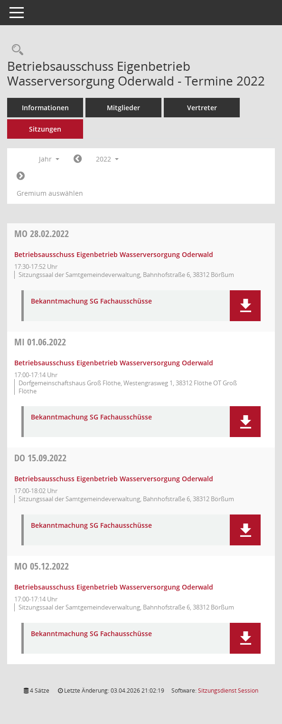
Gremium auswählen (50, 193)
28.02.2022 (41, 233)
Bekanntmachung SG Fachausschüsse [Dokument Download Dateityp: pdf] (91, 301)
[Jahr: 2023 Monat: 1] (20, 176)
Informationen (45, 107)
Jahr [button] (49, 158)
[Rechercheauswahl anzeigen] (15, 50)
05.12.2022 (41, 566)
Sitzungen (45, 128)
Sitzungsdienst (228, 690)
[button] (245, 305)
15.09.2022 (40, 457)
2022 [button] (107, 158)
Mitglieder (123, 107)
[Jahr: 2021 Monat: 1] (77, 159)
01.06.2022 (40, 341)
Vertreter (202, 107)
